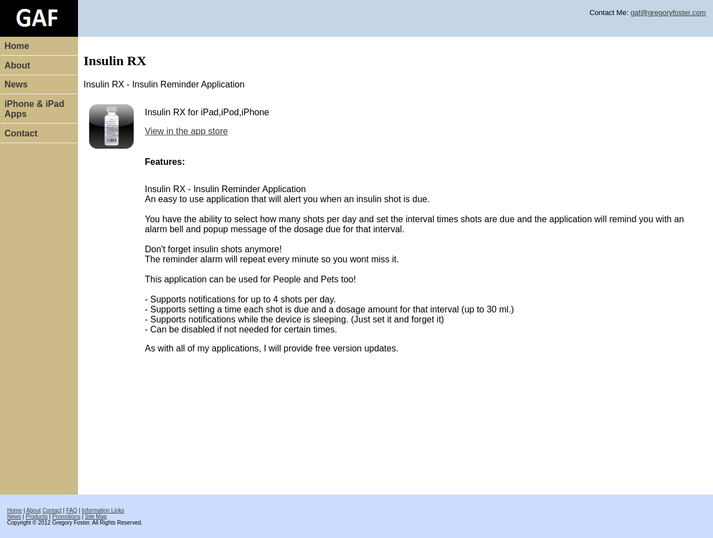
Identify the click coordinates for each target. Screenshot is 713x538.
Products (36, 516)
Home (16, 46)
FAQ (71, 510)
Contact (21, 133)
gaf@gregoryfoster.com (668, 12)
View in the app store (186, 131)
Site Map (95, 516)
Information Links (103, 510)
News (16, 84)
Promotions (66, 516)
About (17, 65)
